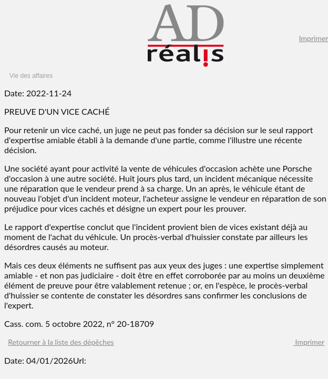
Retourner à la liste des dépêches (61, 341)
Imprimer (308, 341)
